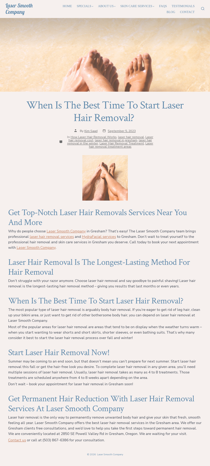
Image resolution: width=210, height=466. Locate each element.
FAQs (163, 6)
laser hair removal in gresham (116, 140)
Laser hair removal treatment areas (121, 145)
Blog (171, 12)
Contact (187, 12)
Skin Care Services (137, 6)
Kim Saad (91, 131)
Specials (85, 6)
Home (67, 6)
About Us (107, 6)
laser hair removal (131, 137)
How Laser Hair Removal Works (94, 137)
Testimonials (183, 6)
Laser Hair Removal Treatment (121, 143)
